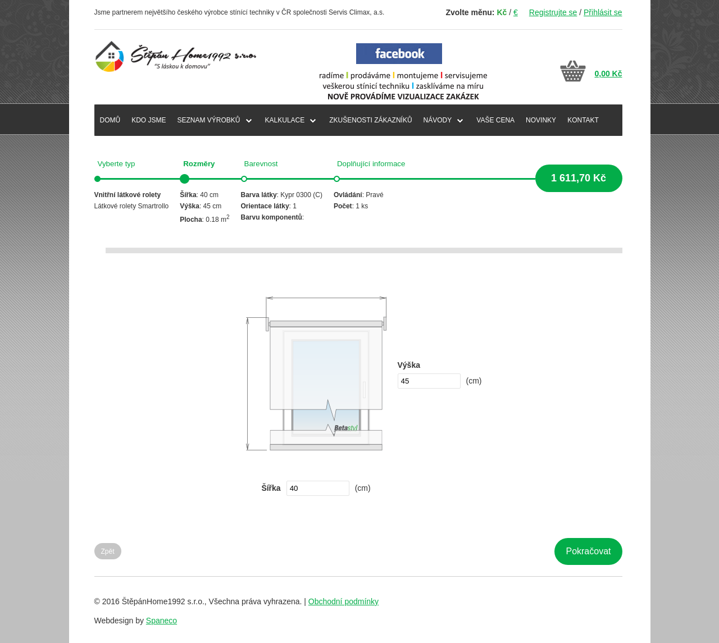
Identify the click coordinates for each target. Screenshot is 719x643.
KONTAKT (583, 120)
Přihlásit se (603, 12)
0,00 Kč (608, 73)
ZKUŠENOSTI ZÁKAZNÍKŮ (370, 120)
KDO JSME (148, 120)
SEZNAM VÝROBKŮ (209, 120)
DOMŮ (110, 120)
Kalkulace (285, 120)
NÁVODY (438, 120)
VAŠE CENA (495, 120)
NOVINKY (541, 120)
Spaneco (161, 620)
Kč (502, 12)
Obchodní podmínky (343, 601)
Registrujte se (553, 12)
